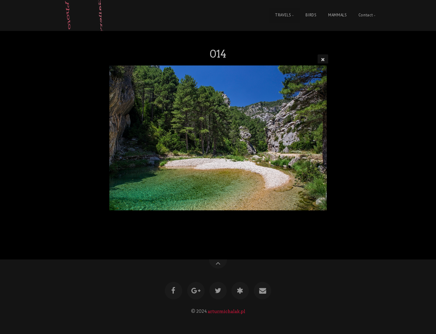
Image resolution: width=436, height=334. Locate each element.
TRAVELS (283, 15)
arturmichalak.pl (226, 311)
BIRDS (311, 15)
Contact (365, 15)
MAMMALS (337, 15)
